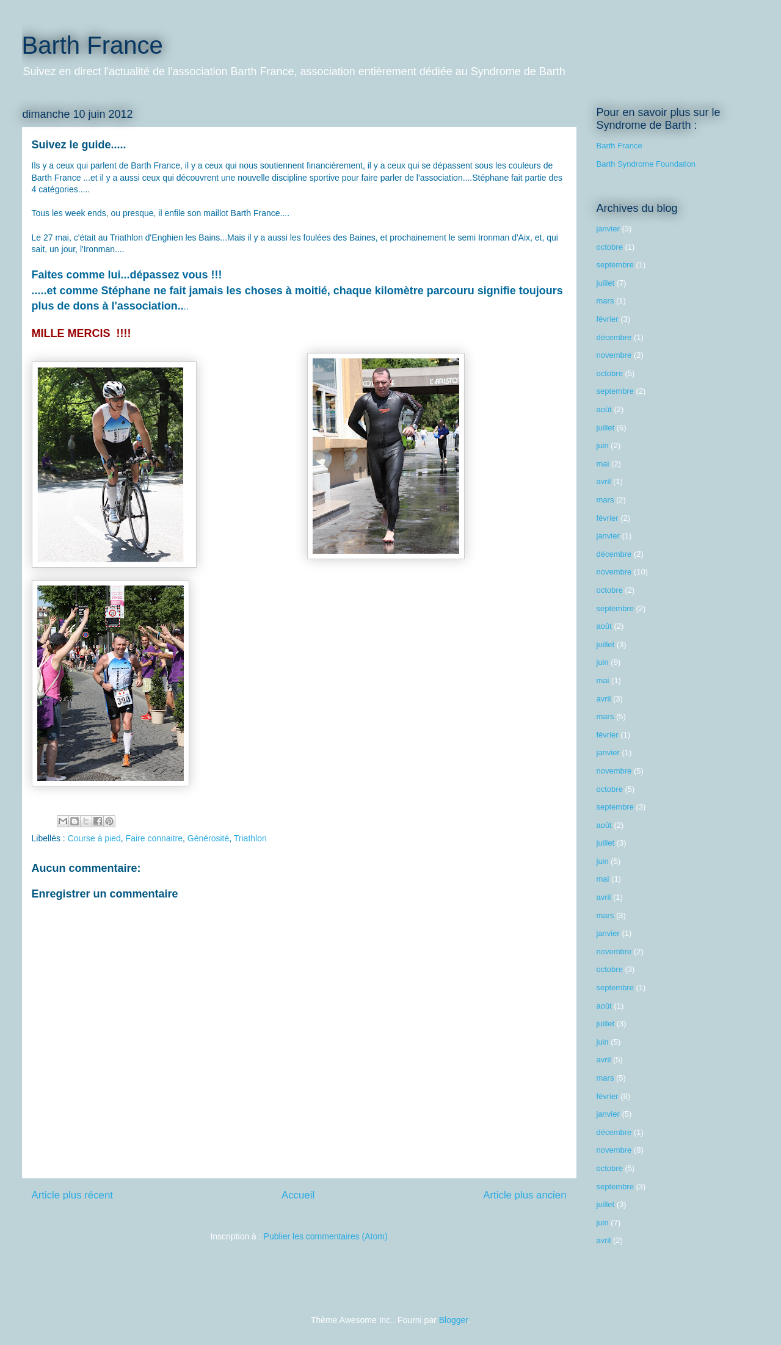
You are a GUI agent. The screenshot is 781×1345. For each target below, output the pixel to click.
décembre (614, 337)
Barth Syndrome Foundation (646, 164)
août (604, 409)
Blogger (453, 1320)
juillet (606, 283)
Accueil (298, 1195)
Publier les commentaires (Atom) (326, 1236)
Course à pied (94, 838)
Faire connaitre (154, 838)
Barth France (92, 45)
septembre (615, 264)
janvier (608, 228)
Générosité (208, 838)
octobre (610, 247)
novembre (614, 355)
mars (605, 300)
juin (603, 445)
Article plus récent (72, 1195)
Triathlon (250, 838)
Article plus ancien (524, 1195)
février (608, 319)
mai (603, 463)
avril (604, 481)
